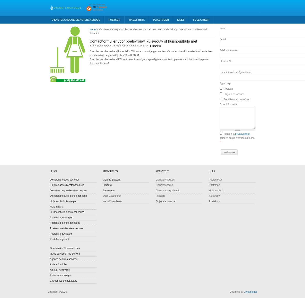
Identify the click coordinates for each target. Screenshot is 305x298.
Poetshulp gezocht (60, 239)
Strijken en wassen (234, 94)
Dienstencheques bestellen (64, 179)
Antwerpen (109, 190)
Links (181, 19)
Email (223, 39)
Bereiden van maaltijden (237, 99)
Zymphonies (250, 291)
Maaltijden (161, 19)
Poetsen (114, 19)
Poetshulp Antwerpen (61, 217)
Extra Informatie (228, 104)
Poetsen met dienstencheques (66, 228)
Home (93, 29)
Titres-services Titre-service (65, 253)
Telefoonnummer (229, 50)
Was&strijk (137, 19)
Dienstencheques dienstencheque (68, 195)
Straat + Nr (225, 61)
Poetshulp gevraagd (61, 233)
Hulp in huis (56, 206)
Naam (223, 28)
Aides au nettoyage (60, 275)
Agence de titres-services (64, 259)
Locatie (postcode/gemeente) (235, 72)
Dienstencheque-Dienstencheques (76, 19)
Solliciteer (201, 19)
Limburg (107, 185)
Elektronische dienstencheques (67, 185)
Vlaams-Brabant (111, 179)
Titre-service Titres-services (65, 248)
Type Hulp (225, 83)
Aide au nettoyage (60, 270)
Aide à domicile (58, 264)
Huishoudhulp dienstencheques (67, 212)
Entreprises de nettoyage (63, 280)
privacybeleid (242, 133)
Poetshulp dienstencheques (65, 222)
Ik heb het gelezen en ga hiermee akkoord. (237, 137)
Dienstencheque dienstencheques (68, 190)
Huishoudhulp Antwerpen (63, 201)
